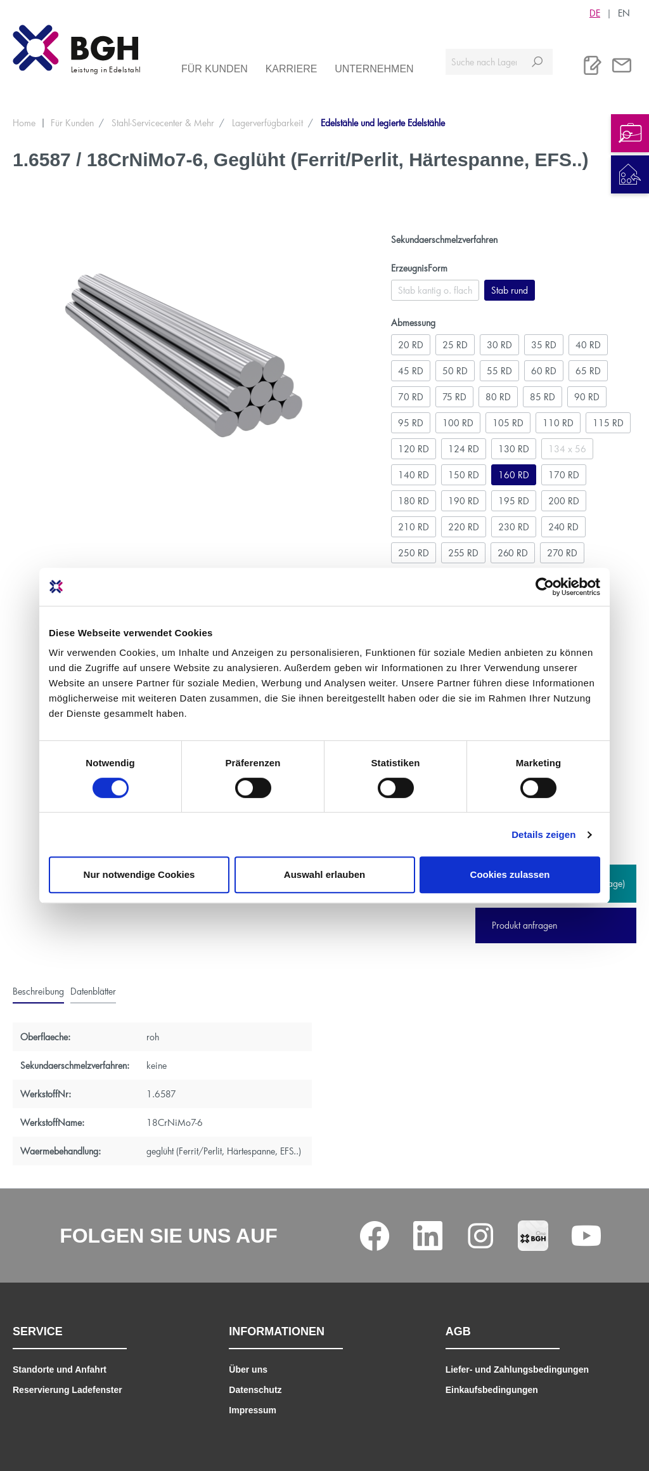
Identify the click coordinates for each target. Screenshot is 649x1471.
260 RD (513, 553)
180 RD (413, 501)
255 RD (463, 553)
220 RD (463, 527)
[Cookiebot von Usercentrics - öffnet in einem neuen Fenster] (544, 586)
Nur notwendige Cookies (139, 874)
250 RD (413, 553)
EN (624, 12)
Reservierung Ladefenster (67, 1390)
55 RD (499, 371)
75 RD (454, 397)
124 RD (463, 449)
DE (594, 12)
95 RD (410, 423)
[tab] (38, 991)
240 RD (563, 527)
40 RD (588, 345)
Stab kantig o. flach (435, 290)
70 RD (410, 397)
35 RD (543, 345)
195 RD (513, 501)
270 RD (562, 553)
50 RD (455, 371)
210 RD (413, 527)
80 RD (498, 397)
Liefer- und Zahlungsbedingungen (517, 1369)
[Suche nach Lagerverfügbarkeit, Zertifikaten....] (484, 62)
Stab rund (509, 290)
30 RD (499, 345)
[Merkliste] (592, 65)
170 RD (563, 475)
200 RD (563, 501)
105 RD (508, 423)
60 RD (543, 371)
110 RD (558, 423)
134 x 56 (567, 449)
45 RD (410, 371)
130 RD (513, 449)
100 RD (457, 423)
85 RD (542, 397)
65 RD (588, 371)
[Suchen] (537, 62)
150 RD (463, 475)
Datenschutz (255, 1390)
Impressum (252, 1410)
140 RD (413, 475)
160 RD (513, 475)
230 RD (513, 527)
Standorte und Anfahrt (59, 1369)
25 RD (455, 345)
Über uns (248, 1369)
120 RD (413, 449)
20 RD (410, 345)
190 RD (463, 501)
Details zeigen (543, 834)
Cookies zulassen (510, 874)
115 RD (608, 423)
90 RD (587, 397)
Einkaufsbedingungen (492, 1390)
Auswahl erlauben (324, 874)
